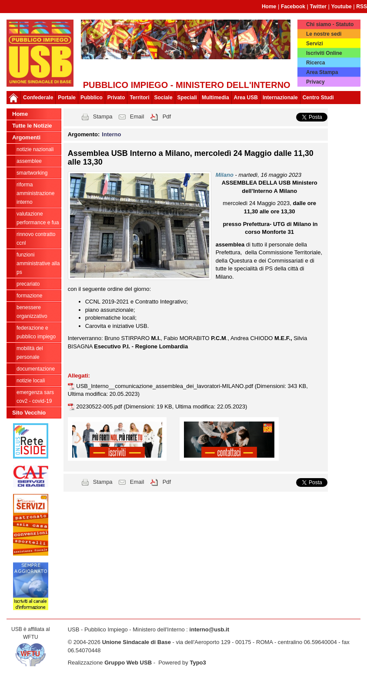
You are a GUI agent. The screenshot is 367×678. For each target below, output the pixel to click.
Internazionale (280, 97)
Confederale (38, 97)
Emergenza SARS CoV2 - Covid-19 (35, 396)
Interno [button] (111, 134)
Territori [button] (139, 97)
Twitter (318, 6)
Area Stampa (322, 72)
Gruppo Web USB (128, 662)
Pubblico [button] (91, 97)
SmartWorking (32, 173)
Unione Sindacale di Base (136, 642)
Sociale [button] (163, 97)
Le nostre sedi (323, 34)
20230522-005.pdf (99, 406)
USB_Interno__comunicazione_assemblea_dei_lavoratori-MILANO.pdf (165, 386)
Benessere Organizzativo (32, 311)
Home (269, 6)
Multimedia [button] (215, 97)
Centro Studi (318, 97)
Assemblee (29, 161)
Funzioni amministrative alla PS (38, 263)
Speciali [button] (187, 97)
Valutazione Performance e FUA (38, 218)
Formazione (29, 296)
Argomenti (26, 137)
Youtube (341, 6)
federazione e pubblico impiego (36, 332)
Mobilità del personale (30, 352)
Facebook (293, 6)
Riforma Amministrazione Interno (35, 193)
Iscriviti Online (324, 53)
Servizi (314, 43)
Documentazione (36, 369)
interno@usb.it (209, 629)
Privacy (315, 82)
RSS (361, 6)
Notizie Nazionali (35, 149)
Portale (67, 97)
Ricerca (315, 63)
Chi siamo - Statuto (330, 24)
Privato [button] (116, 97)
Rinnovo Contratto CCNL (36, 238)
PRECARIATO (28, 284)
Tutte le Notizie (32, 125)
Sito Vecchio (29, 412)
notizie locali (31, 381)
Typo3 (198, 662)
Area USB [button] (246, 97)
